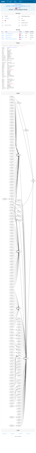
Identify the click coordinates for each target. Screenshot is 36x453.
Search (33, 1)
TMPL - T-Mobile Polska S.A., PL (9, 33)
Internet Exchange (15, 1)
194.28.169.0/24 (12, 433)
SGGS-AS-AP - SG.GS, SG (9, 35)
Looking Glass (20, 1)
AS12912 (3, 33)
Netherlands (22, 37)
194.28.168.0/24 (4, 433)
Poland (18, 7)
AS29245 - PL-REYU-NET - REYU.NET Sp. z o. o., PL (18, 6)
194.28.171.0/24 (28, 433)
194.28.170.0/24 (20, 433)
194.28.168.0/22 (18, 4)
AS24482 (3, 35)
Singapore (22, 35)
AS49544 (3, 37)
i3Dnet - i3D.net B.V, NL (8, 37)
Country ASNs (11, 1)
